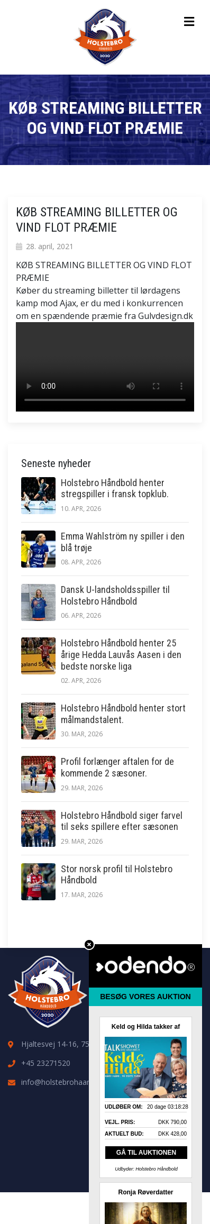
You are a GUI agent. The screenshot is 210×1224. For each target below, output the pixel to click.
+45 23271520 (45, 1063)
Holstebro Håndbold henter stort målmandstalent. (123, 713)
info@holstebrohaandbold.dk (70, 1082)
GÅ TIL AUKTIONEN (146, 1152)
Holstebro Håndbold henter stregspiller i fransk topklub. (115, 488)
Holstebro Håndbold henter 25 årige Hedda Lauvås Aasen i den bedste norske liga (121, 654)
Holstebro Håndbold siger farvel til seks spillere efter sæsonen (121, 821)
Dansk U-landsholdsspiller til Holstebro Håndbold (115, 595)
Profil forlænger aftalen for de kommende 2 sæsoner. (117, 767)
